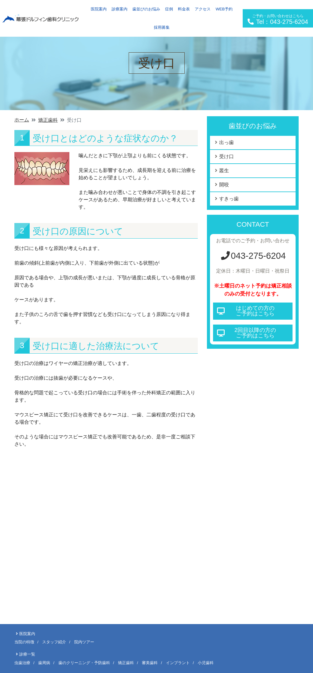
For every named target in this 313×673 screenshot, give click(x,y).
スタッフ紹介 (54, 642)
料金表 (184, 9)
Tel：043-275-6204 (278, 19)
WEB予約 (224, 9)
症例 (169, 9)
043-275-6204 (252, 256)
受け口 (226, 156)
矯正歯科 (48, 120)
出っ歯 (226, 142)
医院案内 (99, 9)
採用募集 (162, 27)
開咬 (224, 184)
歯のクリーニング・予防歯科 (84, 662)
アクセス (203, 9)
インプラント (178, 662)
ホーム (21, 119)
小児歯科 (206, 662)
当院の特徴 (24, 642)
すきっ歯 (229, 198)
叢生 (224, 170)
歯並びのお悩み (146, 9)
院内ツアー (84, 642)
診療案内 (119, 9)
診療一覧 (27, 654)
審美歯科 (150, 662)
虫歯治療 (22, 662)
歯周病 (44, 662)
